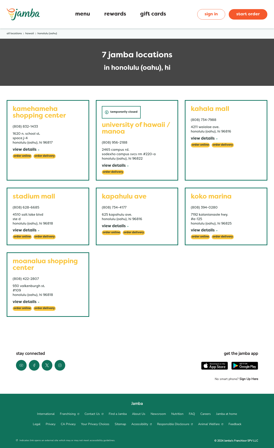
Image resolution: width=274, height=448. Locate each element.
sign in (211, 14)
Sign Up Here (248, 379)
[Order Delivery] (45, 156)
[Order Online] (22, 156)
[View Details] (26, 150)
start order (248, 14)
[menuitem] (46, 414)
